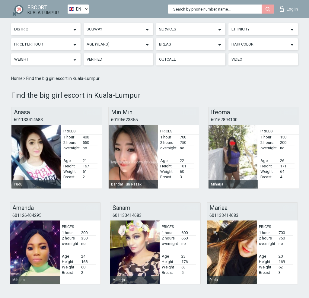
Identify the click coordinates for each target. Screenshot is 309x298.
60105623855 (124, 119)
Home (17, 78)
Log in (289, 8)
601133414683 (28, 119)
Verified (94, 59)
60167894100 (224, 119)
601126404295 (26, 215)
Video (236, 59)
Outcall (167, 59)
